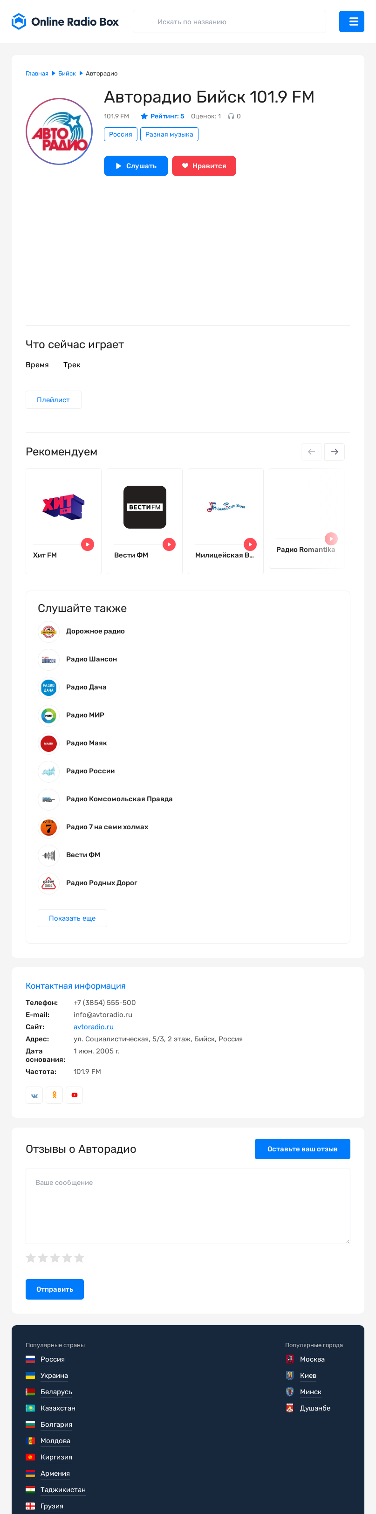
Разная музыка (169, 134)
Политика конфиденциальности (205, 1486)
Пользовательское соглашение (78, 1486)
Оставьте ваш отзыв (302, 1157)
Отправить (54, 1297)
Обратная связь (306, 1486)
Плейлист (54, 400)
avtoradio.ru (94, 1035)
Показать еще (73, 926)
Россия (120, 134)
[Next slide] (334, 452)
